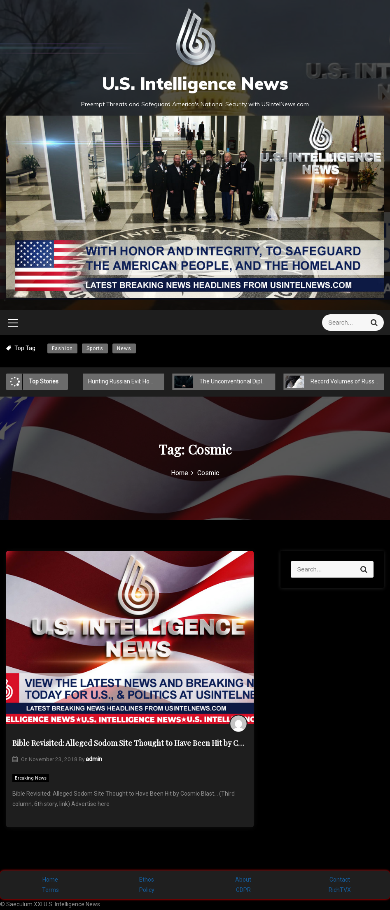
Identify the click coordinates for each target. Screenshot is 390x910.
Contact (339, 879)
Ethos (146, 879)
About (243, 879)
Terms (50, 890)
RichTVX (340, 890)
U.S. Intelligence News (195, 83)
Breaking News (31, 778)
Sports (94, 348)
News (124, 348)
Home (50, 879)
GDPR (243, 890)
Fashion (62, 348)
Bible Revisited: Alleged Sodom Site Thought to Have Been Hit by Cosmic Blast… (130, 743)
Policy (146, 890)
